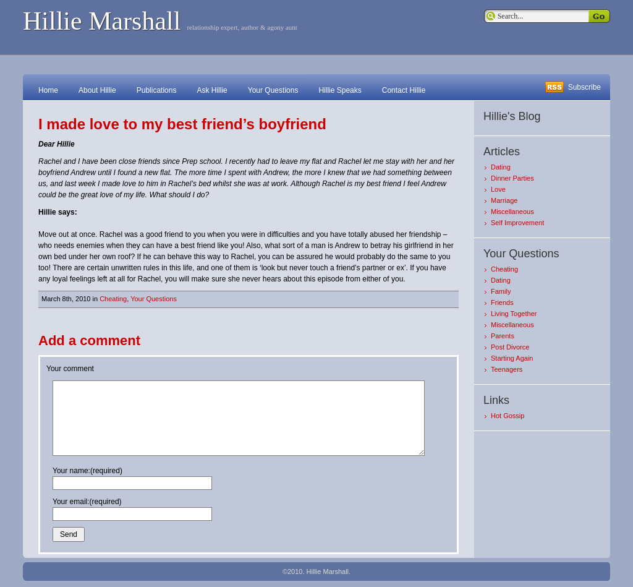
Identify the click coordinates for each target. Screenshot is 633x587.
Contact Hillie (404, 90)
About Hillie (97, 90)
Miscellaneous (512, 211)
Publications (157, 90)
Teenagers (506, 369)
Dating (501, 167)
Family (501, 291)
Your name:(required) (87, 470)
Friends (502, 302)
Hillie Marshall (102, 21)
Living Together (514, 313)
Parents (502, 336)
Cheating (113, 298)
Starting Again (512, 358)
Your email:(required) (87, 501)
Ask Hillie (212, 90)
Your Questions (273, 90)
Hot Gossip (507, 415)
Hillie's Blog (511, 116)
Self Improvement (517, 222)
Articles (501, 151)
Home (48, 90)
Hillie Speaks (339, 90)
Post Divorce (510, 347)
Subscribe (584, 87)
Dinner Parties (512, 178)
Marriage (504, 200)
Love (498, 189)
